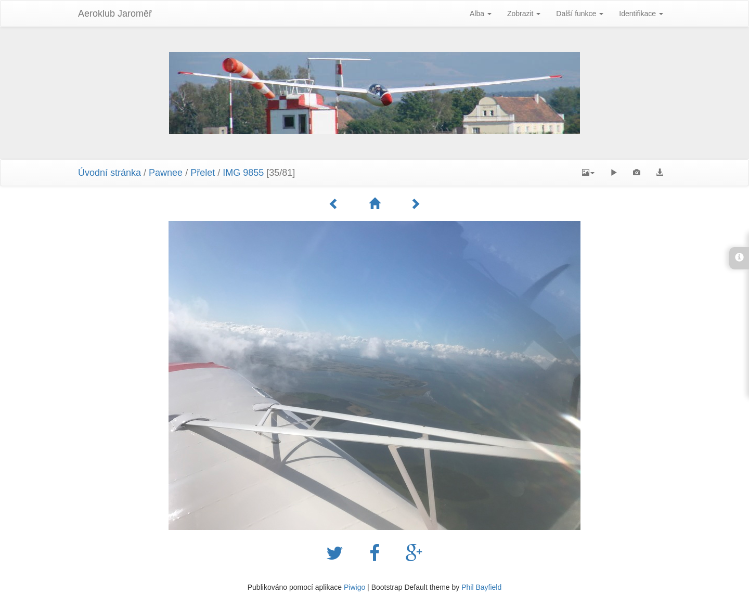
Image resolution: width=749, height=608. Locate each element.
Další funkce (579, 13)
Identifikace (641, 13)
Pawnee (166, 172)
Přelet (202, 172)
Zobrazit (523, 13)
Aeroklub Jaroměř (115, 13)
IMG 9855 (243, 172)
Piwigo (354, 587)
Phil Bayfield (481, 587)
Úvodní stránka (109, 172)
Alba (481, 13)
